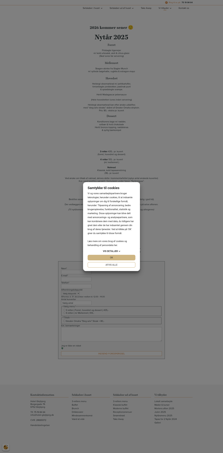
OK (111, 257)
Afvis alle (111, 264)
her (115, 245)
